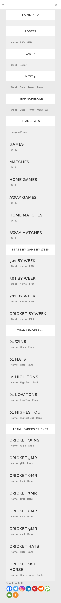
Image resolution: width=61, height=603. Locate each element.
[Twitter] (16, 588)
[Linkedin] (28, 588)
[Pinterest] (35, 588)
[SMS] (47, 588)
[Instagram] (22, 588)
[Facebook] (9, 588)
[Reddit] (41, 588)
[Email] (9, 595)
